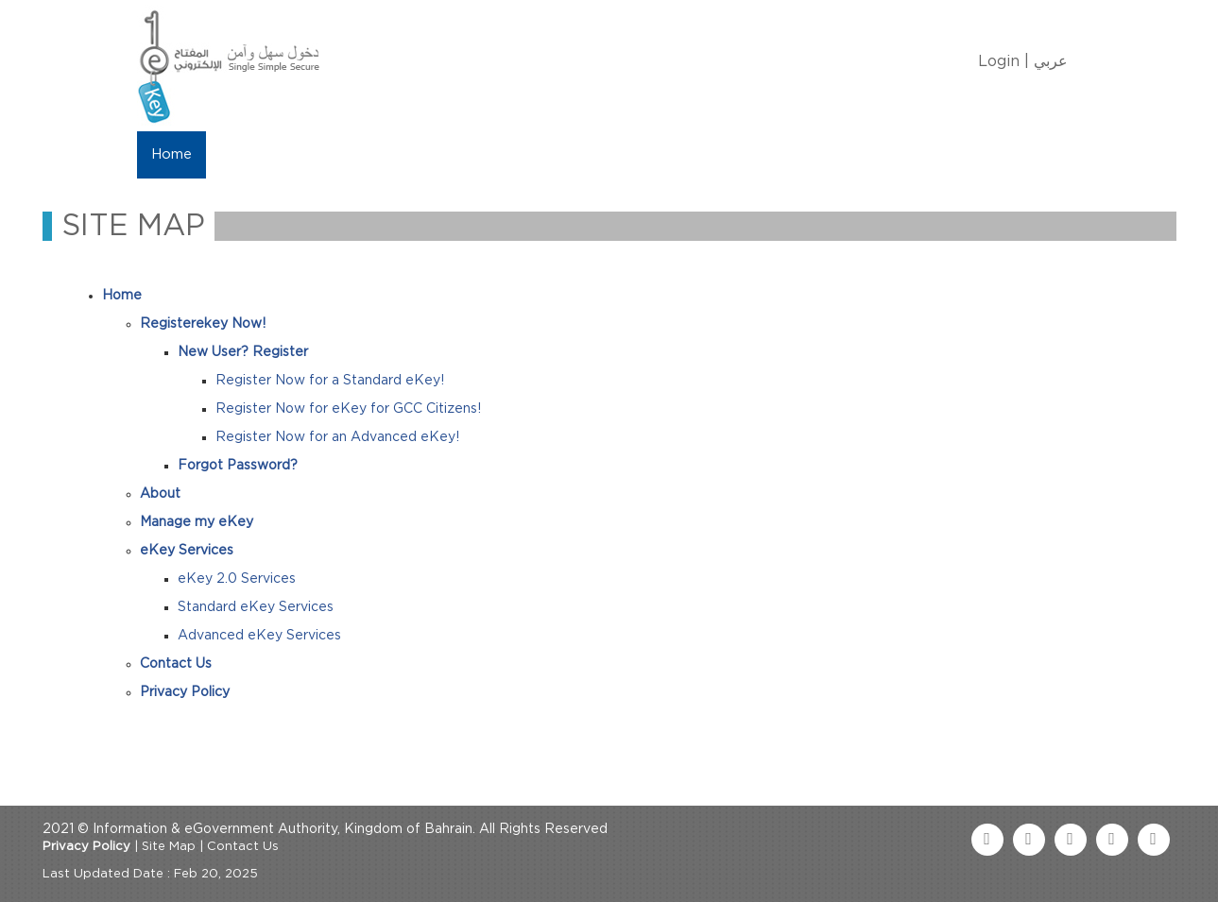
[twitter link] (1029, 840)
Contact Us (611, 154)
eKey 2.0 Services (237, 579)
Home (171, 154)
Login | (1003, 61)
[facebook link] (987, 840)
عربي (1051, 61)
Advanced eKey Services (259, 635)
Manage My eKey (355, 154)
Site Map (169, 847)
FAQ (695, 154)
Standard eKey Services (256, 607)
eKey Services (493, 154)
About (243, 154)
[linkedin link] (1112, 840)
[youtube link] (1071, 840)
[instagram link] (1154, 840)
